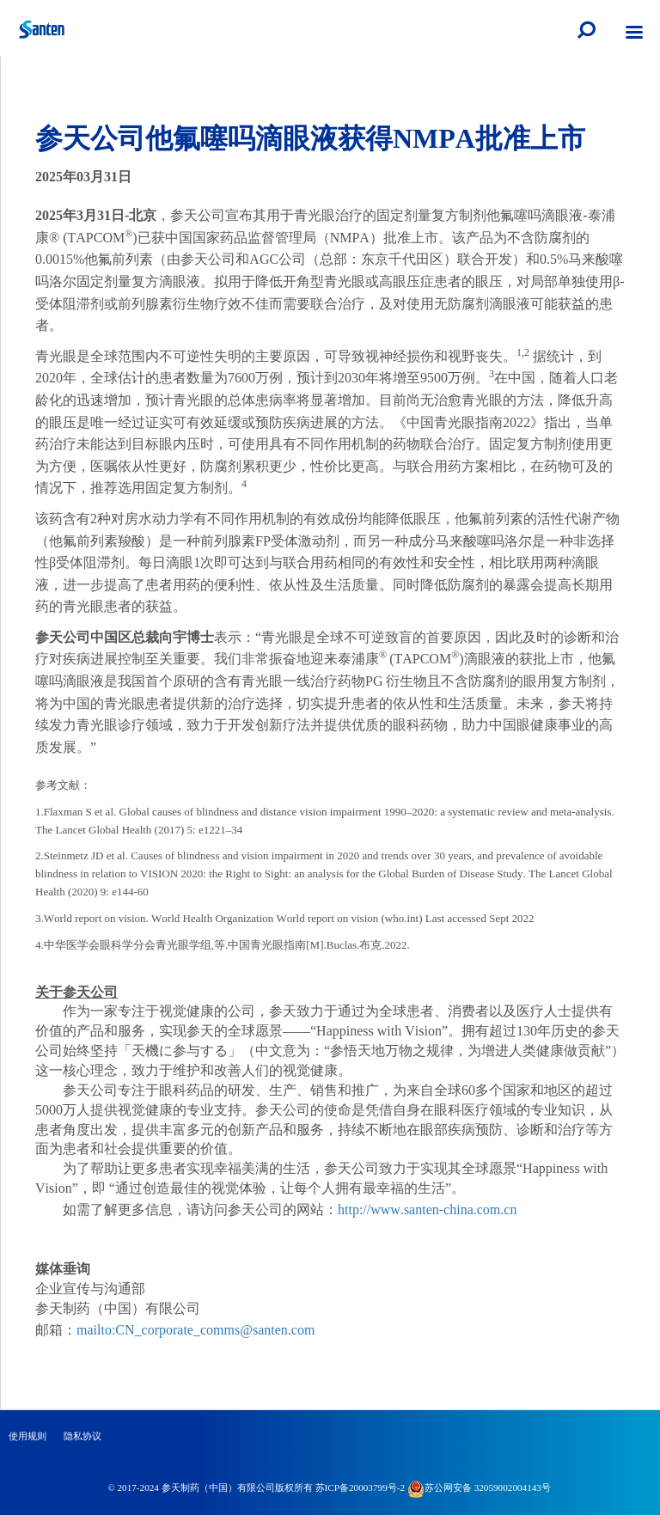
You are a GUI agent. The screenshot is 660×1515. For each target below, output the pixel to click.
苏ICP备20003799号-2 (360, 1487)
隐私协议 (82, 1436)
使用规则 (27, 1436)
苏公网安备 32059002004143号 (479, 1487)
